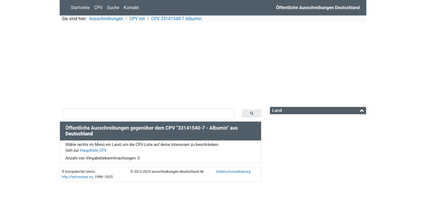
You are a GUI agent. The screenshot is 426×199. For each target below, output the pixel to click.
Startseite (80, 7)
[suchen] (148, 113)
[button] (318, 110)
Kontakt (131, 7)
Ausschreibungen (106, 18)
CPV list (137, 18)
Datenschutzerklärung (233, 171)
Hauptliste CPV (93, 150)
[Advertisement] (213, 65)
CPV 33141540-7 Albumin (176, 18)
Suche (113, 7)
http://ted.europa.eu (77, 177)
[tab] (318, 110)
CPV (98, 7)
